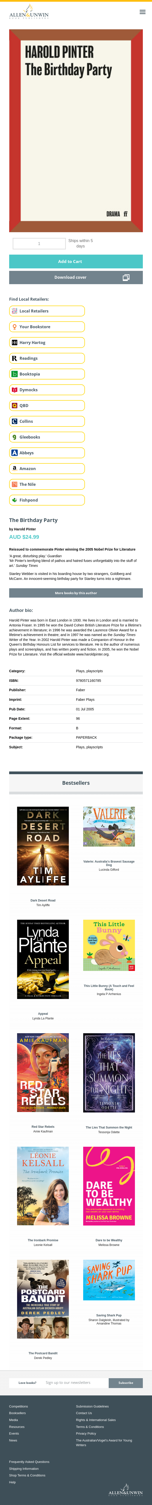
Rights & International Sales (96, 1420)
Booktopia (30, 374)
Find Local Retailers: (29, 299)
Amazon (28, 468)
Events (14, 1433)
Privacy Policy (86, 1433)
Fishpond (29, 500)
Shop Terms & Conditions (27, 1475)
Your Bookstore (35, 326)
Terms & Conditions (90, 1427)
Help (12, 1482)
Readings (29, 358)
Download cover (70, 277)
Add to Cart (70, 261)
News (13, 1440)
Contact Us (84, 1413)
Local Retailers (34, 311)
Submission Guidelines (92, 1406)
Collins (26, 421)
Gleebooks (30, 437)
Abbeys (27, 453)
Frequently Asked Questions (29, 1462)
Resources (17, 1427)
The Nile (28, 484)
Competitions (18, 1406)
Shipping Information (24, 1469)
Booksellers (17, 1413)
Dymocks (29, 390)
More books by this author (76, 593)
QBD (24, 405)
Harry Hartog (32, 342)
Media (13, 1420)
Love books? (27, 1383)
